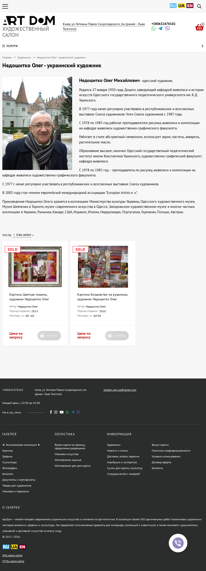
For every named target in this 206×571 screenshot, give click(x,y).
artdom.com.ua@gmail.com (120, 390)
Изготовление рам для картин (73, 465)
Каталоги (7, 474)
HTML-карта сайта (13, 561)
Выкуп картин (160, 444)
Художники (24, 57)
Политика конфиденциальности (171, 450)
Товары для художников (16, 485)
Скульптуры (9, 462)
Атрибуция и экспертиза (122, 462)
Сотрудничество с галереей (123, 474)
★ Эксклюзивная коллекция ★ (21, 444)
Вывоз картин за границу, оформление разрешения (70, 446)
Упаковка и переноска (15, 491)
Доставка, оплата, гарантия (123, 456)
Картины (7, 450)
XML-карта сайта (12, 555)
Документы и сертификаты (18, 479)
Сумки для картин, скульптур (124, 468)
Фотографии (9, 468)
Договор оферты (161, 462)
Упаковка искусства (66, 454)
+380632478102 (164, 24)
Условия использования (166, 456)
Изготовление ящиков (68, 460)
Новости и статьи (117, 450)
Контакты (157, 468)
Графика (7, 456)
